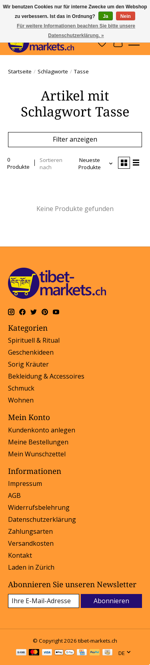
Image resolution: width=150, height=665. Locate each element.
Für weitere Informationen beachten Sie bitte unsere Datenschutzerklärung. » (76, 30)
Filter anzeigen (75, 139)
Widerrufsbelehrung (39, 507)
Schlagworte (53, 71)
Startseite (20, 71)
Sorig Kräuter (28, 364)
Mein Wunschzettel (37, 454)
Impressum (25, 483)
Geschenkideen (31, 352)
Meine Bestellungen (38, 442)
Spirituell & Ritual (34, 340)
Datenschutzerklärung (42, 519)
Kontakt (20, 555)
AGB (14, 495)
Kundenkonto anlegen (41, 430)
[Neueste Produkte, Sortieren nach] (92, 163)
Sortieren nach (51, 163)
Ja (105, 16)
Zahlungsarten (30, 531)
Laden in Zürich (31, 567)
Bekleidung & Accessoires (46, 376)
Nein (125, 16)
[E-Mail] (43, 601)
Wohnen (21, 400)
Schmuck (21, 388)
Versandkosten (31, 543)
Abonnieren (111, 600)
